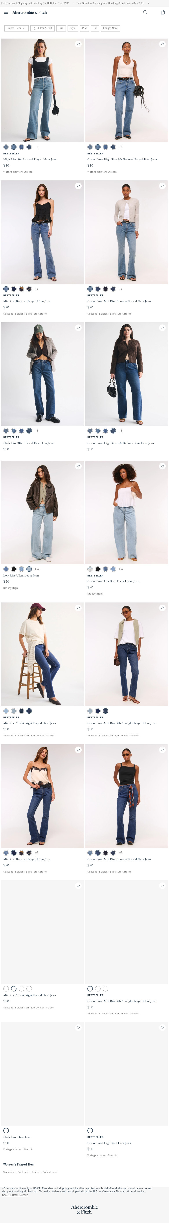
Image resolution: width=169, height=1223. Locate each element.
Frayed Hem (50, 1172)
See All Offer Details (15, 1195)
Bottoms (23, 1172)
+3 (37, 289)
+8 (37, 147)
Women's (8, 1172)
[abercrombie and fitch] (29, 12)
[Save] (78, 44)
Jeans (35, 1172)
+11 (37, 569)
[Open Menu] (5, 12)
